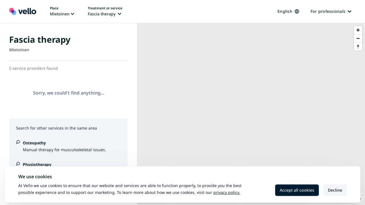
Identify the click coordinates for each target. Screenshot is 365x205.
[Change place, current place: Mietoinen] (62, 11)
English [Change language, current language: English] (288, 11)
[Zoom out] (358, 38)
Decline (335, 190)
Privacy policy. (226, 192)
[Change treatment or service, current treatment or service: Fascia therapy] (105, 11)
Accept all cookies (297, 190)
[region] (251, 114)
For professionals (331, 11)
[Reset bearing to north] (358, 46)
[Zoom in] (358, 30)
